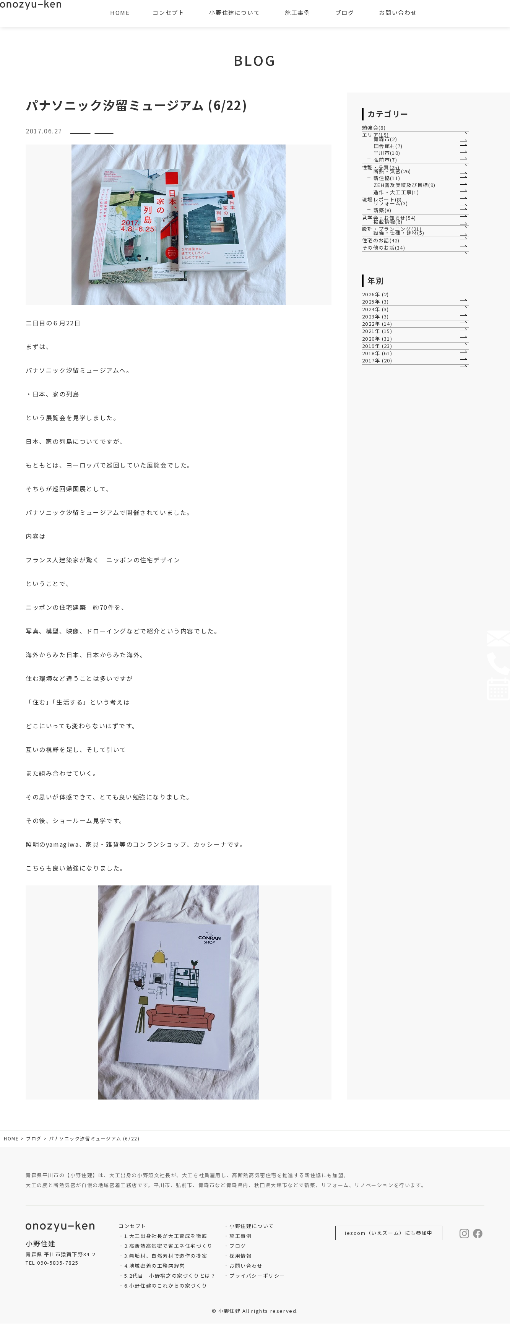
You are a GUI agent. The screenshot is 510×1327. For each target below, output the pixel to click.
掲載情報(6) (388, 408)
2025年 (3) (380, 560)
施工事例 (240, 1239)
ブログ (237, 1249)
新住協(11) (387, 280)
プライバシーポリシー (257, 1279)
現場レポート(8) (386, 337)
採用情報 (240, 1259)
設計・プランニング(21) (396, 427)
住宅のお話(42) (385, 462)
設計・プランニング (108, 134)
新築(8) (383, 372)
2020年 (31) (381, 657)
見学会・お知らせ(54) (393, 392)
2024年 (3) (380, 580)
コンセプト (168, 12)
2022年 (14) (381, 618)
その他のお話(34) (388, 482)
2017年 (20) (381, 716)
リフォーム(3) (391, 353)
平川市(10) (387, 206)
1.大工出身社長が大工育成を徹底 (166, 1239)
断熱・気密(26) (393, 261)
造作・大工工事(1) (397, 318)
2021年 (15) (381, 638)
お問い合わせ (246, 1269)
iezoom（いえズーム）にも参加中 (389, 1236)
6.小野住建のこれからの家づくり (166, 1289)
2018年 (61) (381, 696)
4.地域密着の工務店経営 (154, 1269)
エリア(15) (379, 152)
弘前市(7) (386, 225)
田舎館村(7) (388, 187)
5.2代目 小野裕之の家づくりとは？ (170, 1279)
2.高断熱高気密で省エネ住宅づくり (168, 1249)
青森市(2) (386, 168)
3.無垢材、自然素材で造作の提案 (166, 1259)
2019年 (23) (381, 677)
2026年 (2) (380, 541)
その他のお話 (178, 134)
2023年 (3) (380, 599)
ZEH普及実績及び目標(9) (405, 299)
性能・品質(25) (385, 245)
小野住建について (251, 1229)
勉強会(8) (378, 133)
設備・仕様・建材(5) (400, 443)
